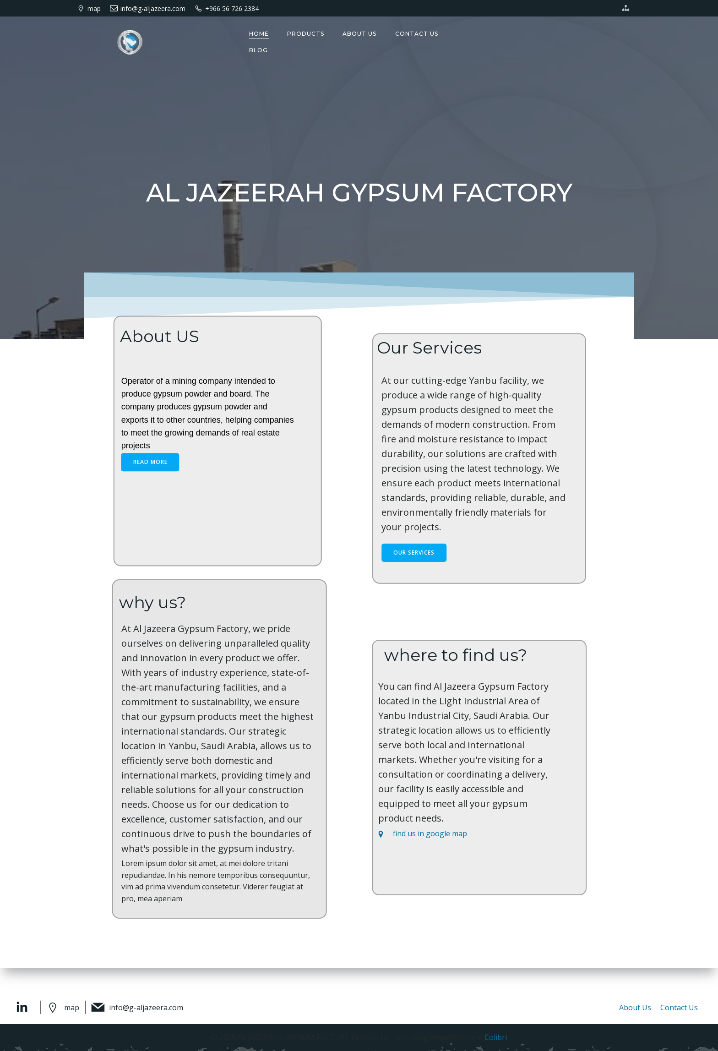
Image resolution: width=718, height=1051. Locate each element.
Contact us (415, 33)
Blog (258, 50)
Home (258, 33)
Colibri (495, 1037)
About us (359, 33)
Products (305, 33)
